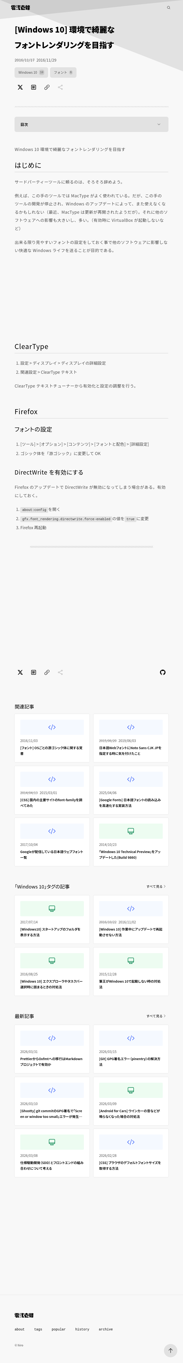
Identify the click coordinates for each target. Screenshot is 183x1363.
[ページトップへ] (170, 1350)
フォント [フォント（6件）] (63, 72)
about (20, 1329)
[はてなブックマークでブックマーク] (33, 87)
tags (38, 1329)
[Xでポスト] (20, 87)
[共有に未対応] (60, 87)
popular (59, 1329)
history (82, 1329)
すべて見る (156, 886)
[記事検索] (168, 7)
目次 (91, 124)
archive (106, 1329)
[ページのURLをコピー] (47, 87)
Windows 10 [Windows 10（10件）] (31, 72)
